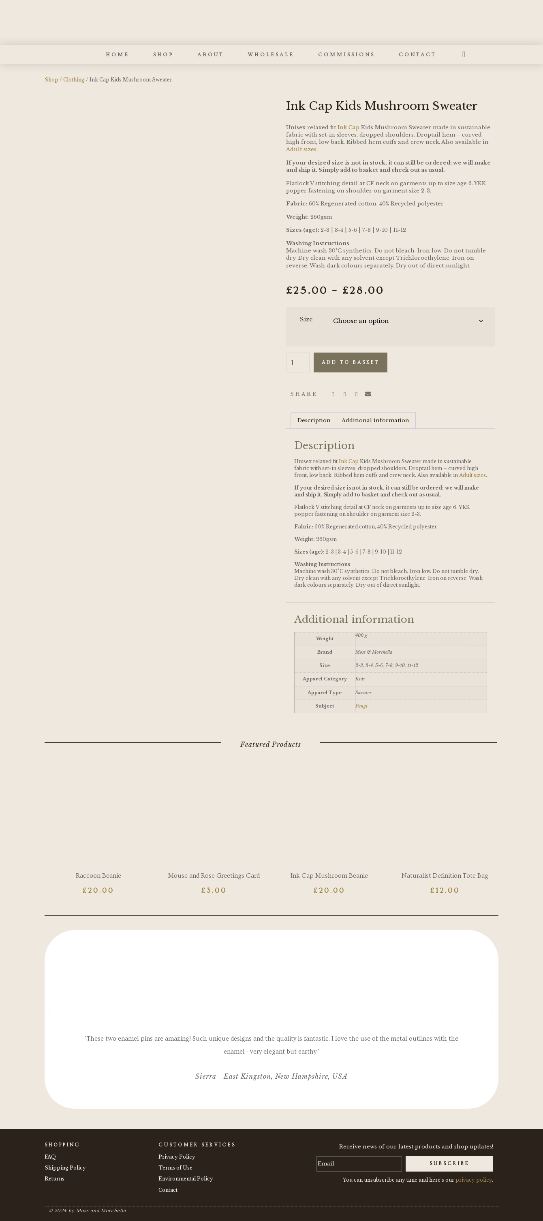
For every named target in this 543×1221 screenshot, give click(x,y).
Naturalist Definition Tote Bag (445, 875)
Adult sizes (301, 149)
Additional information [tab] (375, 420)
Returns (54, 1179)
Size (306, 319)
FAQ (50, 1157)
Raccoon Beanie (98, 875)
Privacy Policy (176, 1157)
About (210, 55)
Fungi (361, 706)
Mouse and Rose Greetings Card (214, 875)
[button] (332, 394)
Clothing (74, 80)
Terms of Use (175, 1168)
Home (117, 55)
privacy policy (473, 1180)
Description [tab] (314, 420)
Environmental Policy (185, 1179)
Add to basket (350, 362)
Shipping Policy (65, 1168)
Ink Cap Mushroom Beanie (329, 875)
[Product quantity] (298, 363)
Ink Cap (348, 127)
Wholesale (271, 55)
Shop (163, 55)
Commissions (346, 55)
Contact (417, 55)
